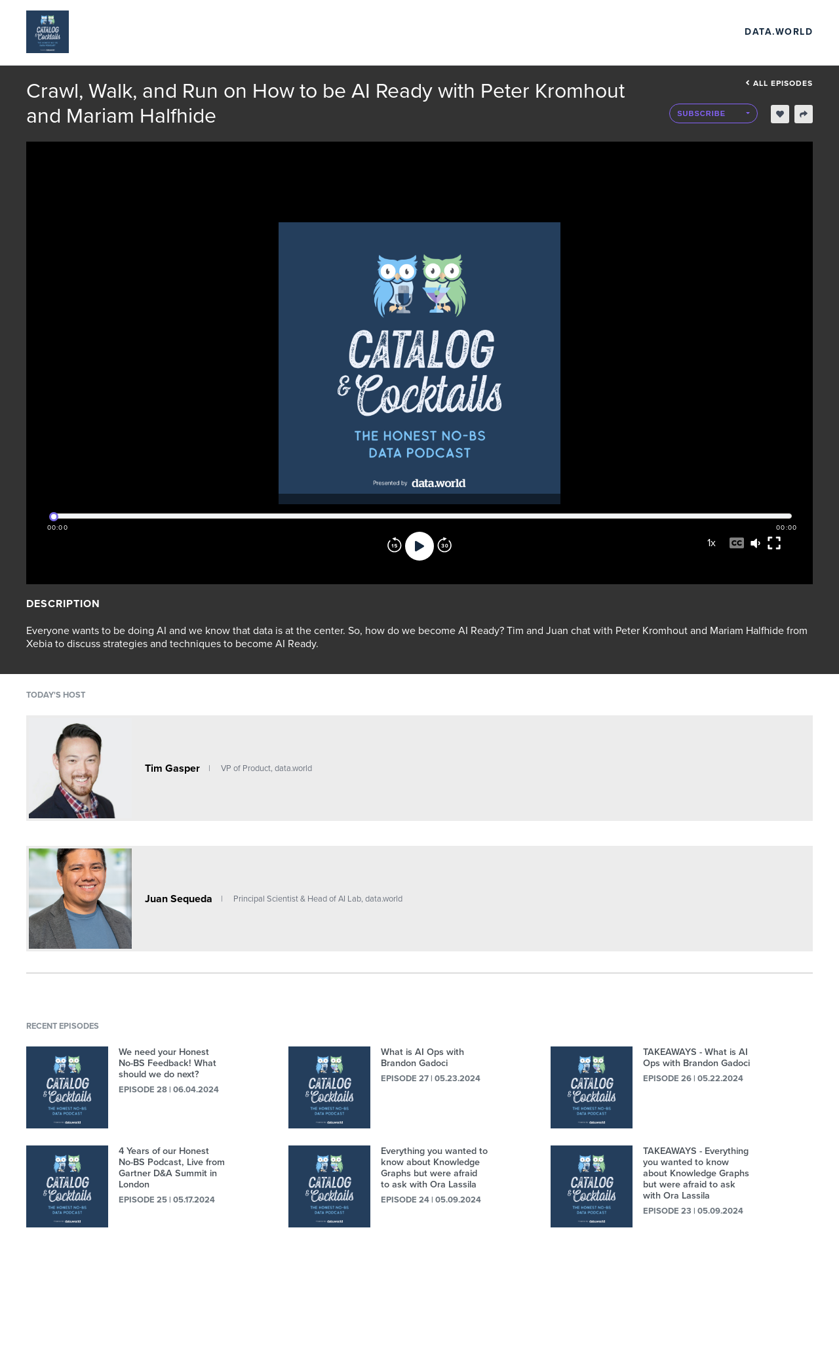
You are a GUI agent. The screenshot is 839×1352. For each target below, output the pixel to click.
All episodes (779, 83)
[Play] (419, 546)
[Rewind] (394, 546)
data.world (779, 31)
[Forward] (444, 546)
